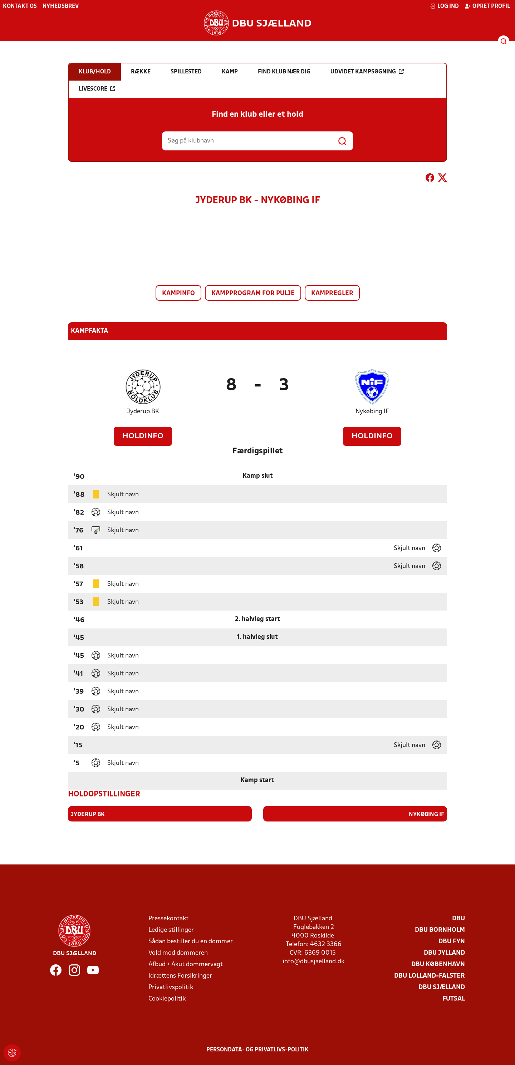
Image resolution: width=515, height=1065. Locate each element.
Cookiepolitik (167, 999)
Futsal (453, 999)
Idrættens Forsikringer (180, 976)
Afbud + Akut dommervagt (185, 964)
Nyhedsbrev (61, 6)
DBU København (438, 964)
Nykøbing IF (372, 412)
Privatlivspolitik (170, 987)
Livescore (97, 89)
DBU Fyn (451, 941)
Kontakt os (20, 6)
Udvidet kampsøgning (367, 71)
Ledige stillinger (171, 930)
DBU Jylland (444, 953)
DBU (458, 918)
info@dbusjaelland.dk (313, 961)
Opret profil (487, 6)
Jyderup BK (143, 412)
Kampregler (332, 293)
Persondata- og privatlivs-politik (257, 1049)
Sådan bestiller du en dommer (190, 941)
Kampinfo (178, 293)
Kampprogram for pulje (253, 293)
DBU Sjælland (441, 987)
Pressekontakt (168, 918)
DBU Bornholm (440, 930)
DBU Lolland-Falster (429, 976)
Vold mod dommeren (178, 953)
